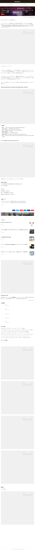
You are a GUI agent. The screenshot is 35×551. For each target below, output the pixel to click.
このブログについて (31, 300)
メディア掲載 (30, 330)
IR (19, 331)
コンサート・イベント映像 (21, 328)
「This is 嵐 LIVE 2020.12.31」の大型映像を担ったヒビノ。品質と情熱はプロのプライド (16, 313)
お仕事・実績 (14, 331)
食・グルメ (14, 333)
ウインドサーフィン (26, 336)
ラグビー (13, 336)
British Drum (11, 134)
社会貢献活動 (27, 331)
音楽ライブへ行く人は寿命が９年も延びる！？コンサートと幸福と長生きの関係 (15, 309)
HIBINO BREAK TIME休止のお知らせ (6, 222)
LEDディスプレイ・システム (11, 328)
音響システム (3, 328)
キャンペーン (3, 331)
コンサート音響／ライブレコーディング (7, 330)
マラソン (3, 336)
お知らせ (21, 4)
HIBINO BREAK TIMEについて (25, 4)
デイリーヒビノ (17, 4)
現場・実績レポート (12, 4)
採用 (22, 331)
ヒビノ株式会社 (3, 489)
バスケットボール (19, 336)
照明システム (25, 330)
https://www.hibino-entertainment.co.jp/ (20, 202)
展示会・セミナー (4, 333)
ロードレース (8, 336)
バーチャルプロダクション (17, 330)
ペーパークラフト (20, 333)
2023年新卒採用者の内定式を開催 (6, 237)
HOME (8, 4)
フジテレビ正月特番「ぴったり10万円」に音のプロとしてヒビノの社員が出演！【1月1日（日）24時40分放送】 (17, 229)
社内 (9, 333)
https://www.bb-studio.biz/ (21, 201)
